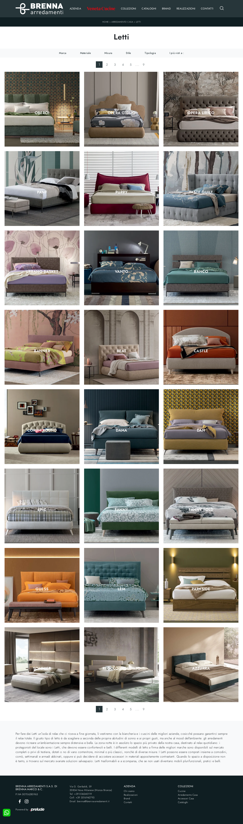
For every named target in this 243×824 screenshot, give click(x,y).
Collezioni (128, 8)
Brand (166, 8)
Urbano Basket (42, 272)
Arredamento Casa (122, 21)
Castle (201, 351)
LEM (121, 589)
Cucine (182, 791)
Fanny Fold (201, 510)
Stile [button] (128, 53)
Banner (42, 351)
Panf (42, 192)
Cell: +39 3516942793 (82, 797)
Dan (201, 430)
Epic (42, 510)
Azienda (75, 8)
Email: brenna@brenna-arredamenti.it (89, 801)
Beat (121, 351)
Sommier (42, 668)
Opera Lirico (201, 113)
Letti (138, 21)
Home (105, 21)
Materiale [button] (85, 53)
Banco (201, 272)
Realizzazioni (186, 8)
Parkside (201, 589)
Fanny (121, 510)
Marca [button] (62, 53)
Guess (42, 589)
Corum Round (42, 430)
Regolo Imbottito (121, 668)
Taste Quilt (201, 192)
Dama (121, 430)
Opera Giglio (122, 113)
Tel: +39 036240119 (81, 794)
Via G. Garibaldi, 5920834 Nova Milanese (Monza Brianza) (91, 788)
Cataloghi (149, 8)
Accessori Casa (186, 798)
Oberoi (42, 113)
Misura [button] (108, 53)
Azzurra (201, 668)
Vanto (121, 272)
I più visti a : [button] (177, 53)
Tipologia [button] (150, 53)
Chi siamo (129, 791)
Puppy (121, 192)
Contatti (207, 8)
